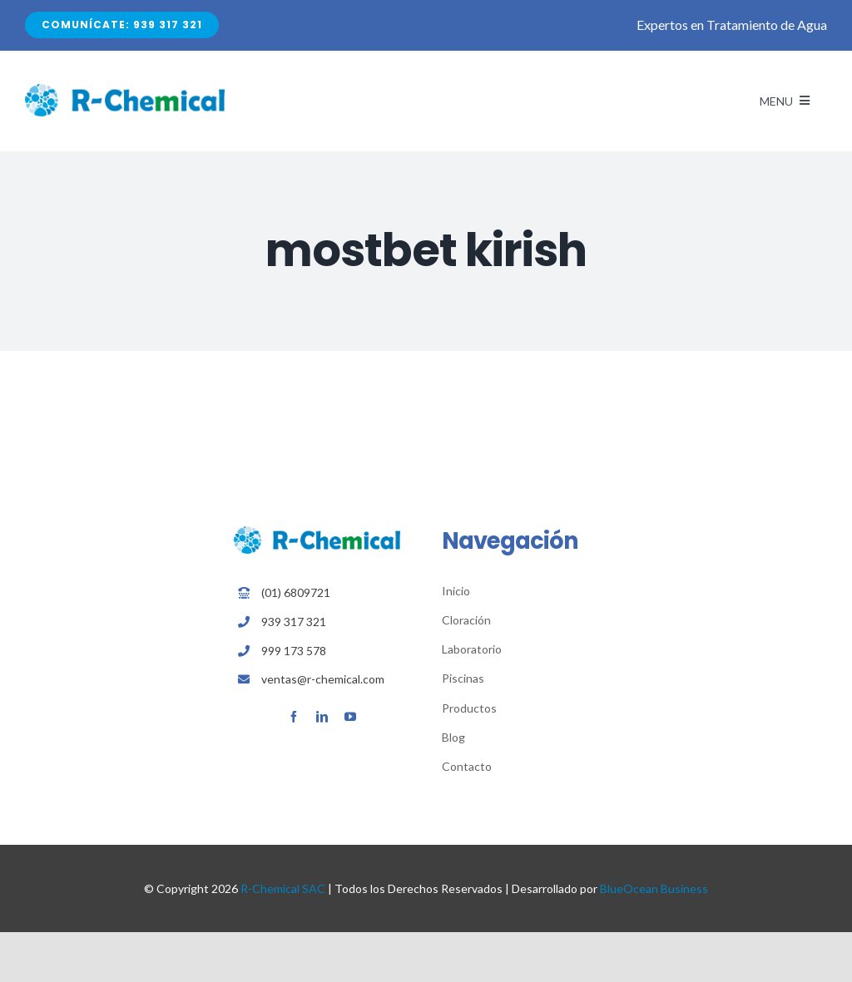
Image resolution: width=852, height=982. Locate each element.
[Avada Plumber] (125, 90)
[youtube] (350, 717)
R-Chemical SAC (282, 888)
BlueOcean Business (654, 888)
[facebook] (294, 717)
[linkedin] (322, 717)
